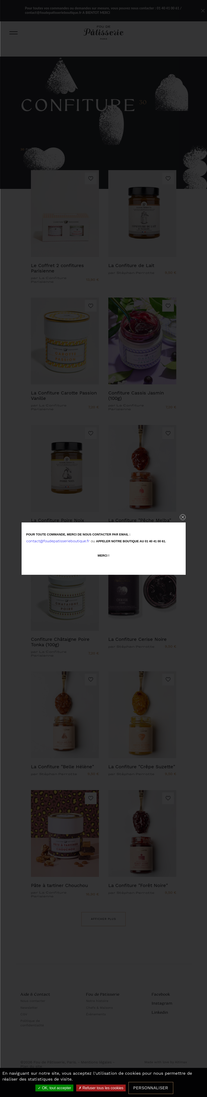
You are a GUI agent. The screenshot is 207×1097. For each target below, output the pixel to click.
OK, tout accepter (54, 1088)
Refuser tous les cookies (101, 1088)
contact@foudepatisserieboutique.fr (58, 541)
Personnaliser (150, 1088)
